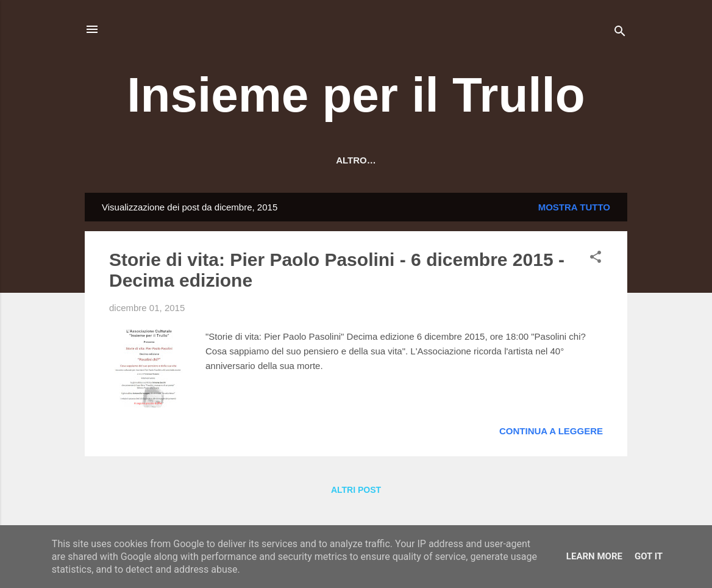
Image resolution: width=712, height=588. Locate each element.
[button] (595, 261)
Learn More (594, 556)
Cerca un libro (484, 160)
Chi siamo (200, 160)
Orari (341, 160)
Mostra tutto (574, 209)
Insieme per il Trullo (356, 95)
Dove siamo (275, 160)
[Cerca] (620, 33)
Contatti (400, 160)
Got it (649, 556)
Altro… (566, 160)
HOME (140, 160)
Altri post (356, 492)
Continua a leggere (551, 433)
